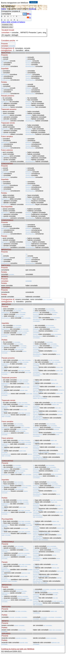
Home (3, 9)
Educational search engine (18, 9)
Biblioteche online (7, 27)
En (29, 14)
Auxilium (32, 9)
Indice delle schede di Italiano (13, 22)
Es (29, 17)
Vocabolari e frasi (7, 24)
